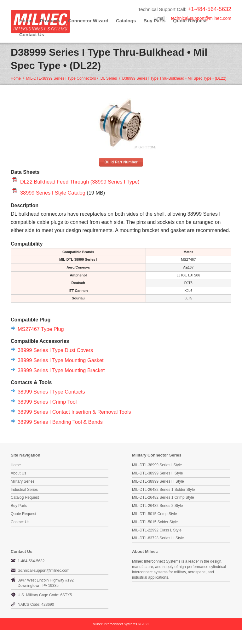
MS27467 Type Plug (41, 329)
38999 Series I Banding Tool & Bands (60, 422)
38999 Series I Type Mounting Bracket (61, 370)
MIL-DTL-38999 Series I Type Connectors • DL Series (71, 78)
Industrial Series (24, 489)
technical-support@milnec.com (201, 18)
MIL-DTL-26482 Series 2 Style (157, 505)
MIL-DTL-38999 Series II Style (157, 473)
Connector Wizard (88, 20)
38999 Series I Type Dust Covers (55, 350)
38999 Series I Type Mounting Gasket (61, 360)
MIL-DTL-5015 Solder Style (155, 522)
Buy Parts (19, 505)
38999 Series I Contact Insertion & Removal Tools (74, 412)
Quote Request (23, 514)
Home (25, 20)
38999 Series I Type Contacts (51, 391)
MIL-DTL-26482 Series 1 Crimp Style (163, 497)
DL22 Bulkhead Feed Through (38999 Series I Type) (79, 181)
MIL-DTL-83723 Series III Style (158, 538)
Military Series (22, 481)
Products (50, 20)
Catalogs (126, 20)
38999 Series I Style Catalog (52, 193)
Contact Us (31, 34)
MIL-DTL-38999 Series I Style (157, 465)
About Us (18, 473)
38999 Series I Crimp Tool (47, 402)
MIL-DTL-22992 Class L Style (157, 530)
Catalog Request (25, 497)
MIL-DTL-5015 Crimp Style (154, 514)
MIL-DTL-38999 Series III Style (158, 481)
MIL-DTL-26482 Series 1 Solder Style (163, 489)
